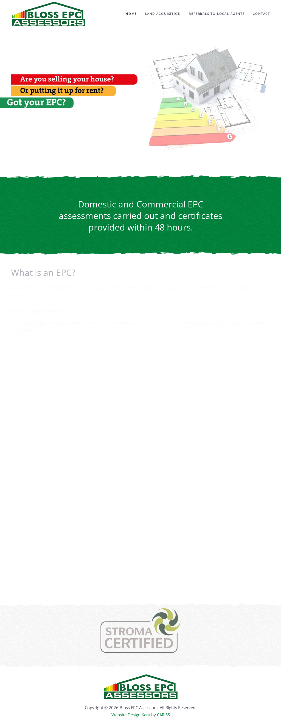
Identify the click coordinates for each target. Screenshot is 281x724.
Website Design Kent (130, 714)
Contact (261, 14)
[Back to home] (48, 13)
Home (131, 14)
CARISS (163, 714)
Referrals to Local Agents (217, 14)
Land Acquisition (163, 14)
